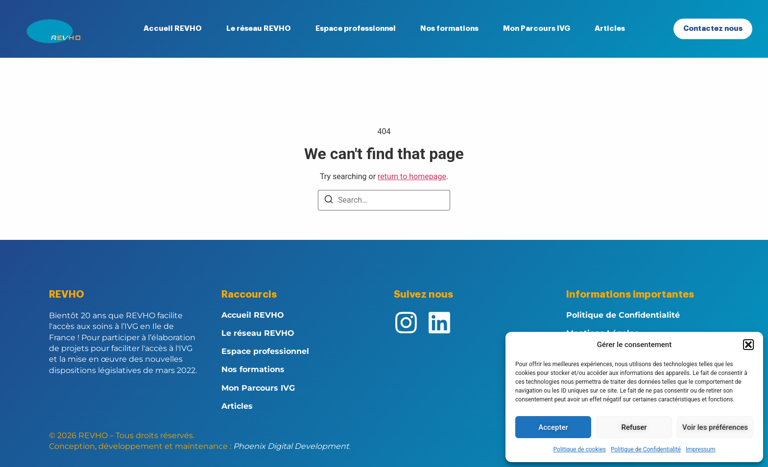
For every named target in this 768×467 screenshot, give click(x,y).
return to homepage (412, 176)
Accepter (553, 427)
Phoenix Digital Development (291, 446)
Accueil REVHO (173, 28)
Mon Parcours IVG (536, 28)
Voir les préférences (715, 427)
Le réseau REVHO (258, 28)
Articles (610, 28)
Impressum (700, 449)
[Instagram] (406, 322)
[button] (748, 345)
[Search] (328, 200)
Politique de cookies (579, 449)
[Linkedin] (439, 322)
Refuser (634, 427)
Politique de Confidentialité (646, 449)
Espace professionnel (355, 28)
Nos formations (449, 28)
